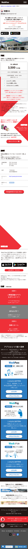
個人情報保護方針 (9, 531)
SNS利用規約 (16, 531)
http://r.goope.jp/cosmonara (15, 176)
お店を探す (14, 391)
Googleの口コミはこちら (14, 191)
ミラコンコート (10, 85)
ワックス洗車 (9, 83)
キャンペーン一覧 (14, 141)
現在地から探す (20, 547)
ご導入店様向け (23, 531)
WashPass (12, 182)
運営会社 (3, 531)
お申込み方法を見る (14, 396)
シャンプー (9, 80)
